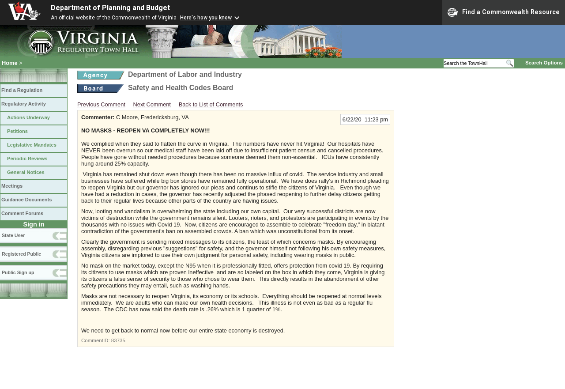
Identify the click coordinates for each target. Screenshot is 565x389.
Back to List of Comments (211, 104)
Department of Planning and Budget (110, 8)
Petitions (17, 131)
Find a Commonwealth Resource (504, 12)
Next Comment (152, 104)
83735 (118, 340)
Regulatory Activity (23, 103)
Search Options (544, 62)
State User (13, 235)
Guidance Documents (26, 199)
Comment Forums (22, 213)
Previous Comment (101, 104)
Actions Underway (28, 117)
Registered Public (21, 254)
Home (10, 63)
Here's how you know (206, 18)
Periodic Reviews (27, 158)
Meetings (12, 186)
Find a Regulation (21, 90)
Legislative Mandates (31, 144)
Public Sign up (18, 272)
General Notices (26, 172)
